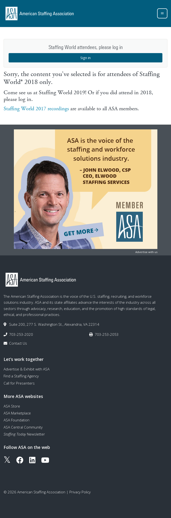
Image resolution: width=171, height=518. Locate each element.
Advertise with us (146, 252)
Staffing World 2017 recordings (36, 108)
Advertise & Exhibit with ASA (27, 369)
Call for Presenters (19, 383)
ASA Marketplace (17, 413)
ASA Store (12, 406)
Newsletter (24, 434)
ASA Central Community (23, 427)
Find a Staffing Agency (21, 376)
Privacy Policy (80, 492)
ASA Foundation (16, 420)
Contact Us (18, 343)
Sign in (85, 57)
